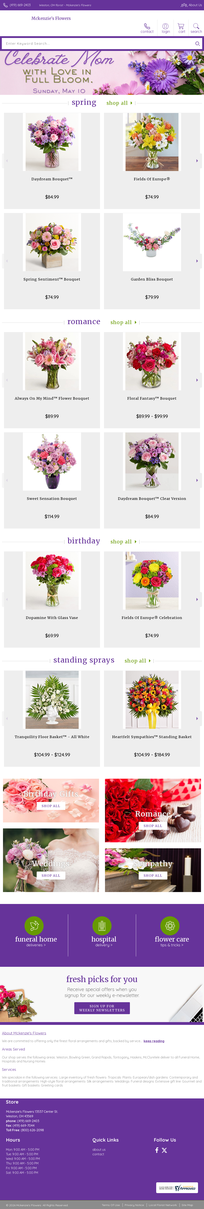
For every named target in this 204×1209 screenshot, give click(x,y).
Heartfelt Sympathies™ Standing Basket (152, 737)
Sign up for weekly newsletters (102, 1008)
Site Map (187, 1205)
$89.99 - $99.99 (152, 416)
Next (197, 160)
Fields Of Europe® (152, 179)
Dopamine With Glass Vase (52, 617)
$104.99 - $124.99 (52, 755)
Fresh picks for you (102, 986)
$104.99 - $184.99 (152, 755)
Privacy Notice (134, 1205)
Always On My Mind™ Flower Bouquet (52, 398)
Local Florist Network (163, 1205)
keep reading (154, 1041)
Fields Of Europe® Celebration (152, 617)
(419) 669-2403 (20, 5)
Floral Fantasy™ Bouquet (152, 398)
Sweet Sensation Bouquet (52, 498)
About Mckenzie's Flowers (24, 1033)
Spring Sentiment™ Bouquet (52, 279)
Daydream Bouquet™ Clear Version (152, 498)
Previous (6, 160)
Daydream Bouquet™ (52, 179)
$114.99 (52, 516)
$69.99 (52, 636)
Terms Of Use (111, 1205)
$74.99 (152, 197)
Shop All (117, 103)
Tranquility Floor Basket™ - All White (52, 737)
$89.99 (52, 416)
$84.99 (52, 197)
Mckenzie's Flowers (51, 18)
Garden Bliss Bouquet (152, 279)
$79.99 (152, 297)
